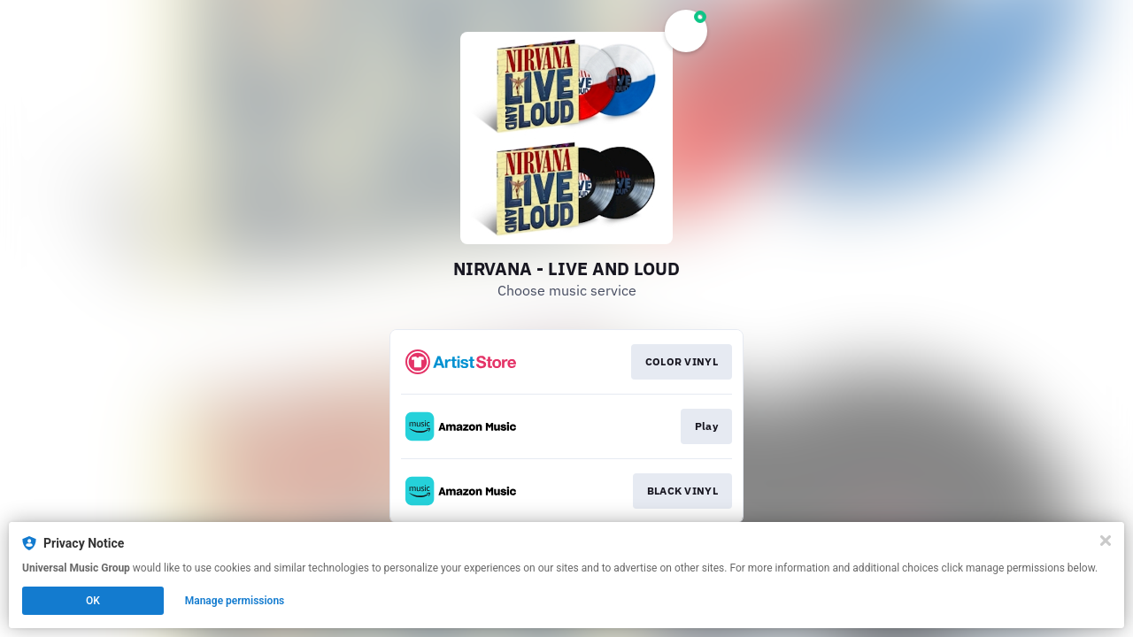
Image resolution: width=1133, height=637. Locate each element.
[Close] (1105, 540)
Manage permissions (235, 601)
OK (93, 601)
